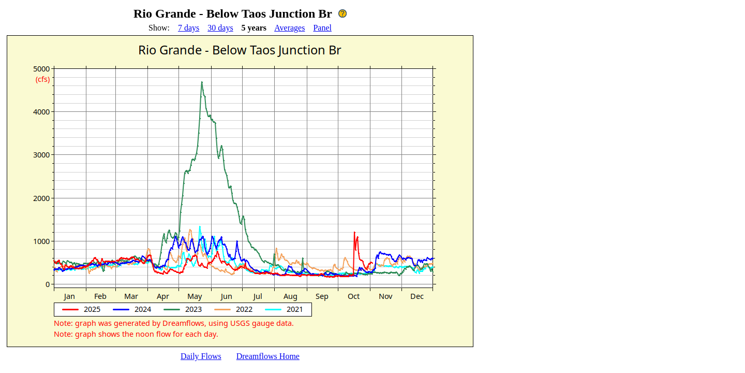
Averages (289, 27)
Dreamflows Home (268, 356)
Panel (322, 27)
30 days (220, 27)
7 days (188, 27)
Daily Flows (201, 356)
